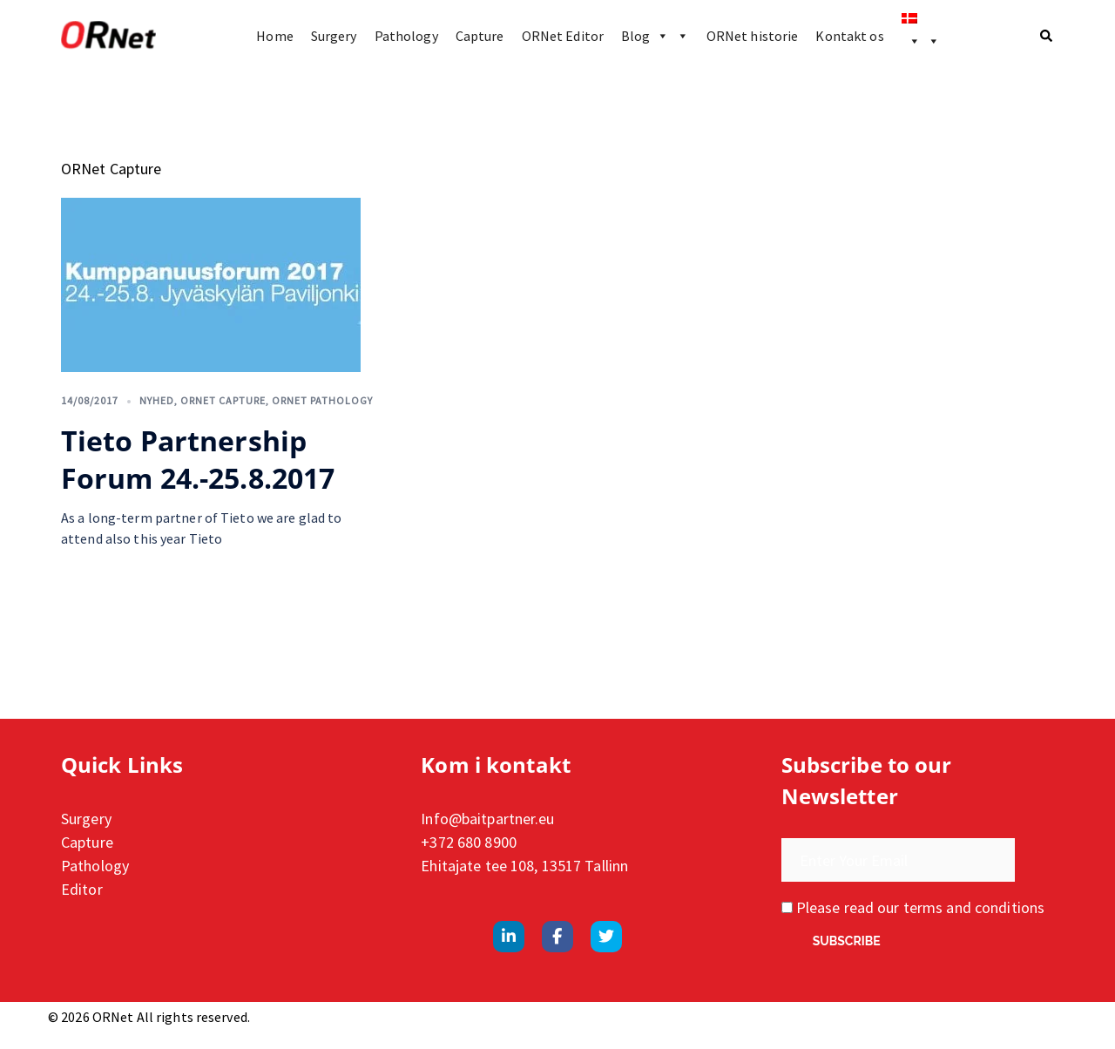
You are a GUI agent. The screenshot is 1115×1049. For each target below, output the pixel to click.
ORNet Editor (563, 35)
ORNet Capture (223, 400)
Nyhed (156, 400)
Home (274, 35)
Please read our (912, 907)
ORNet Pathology (322, 400)
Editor (82, 889)
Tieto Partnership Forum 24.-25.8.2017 (197, 459)
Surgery (334, 35)
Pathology (406, 35)
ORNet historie (752, 35)
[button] (1047, 36)
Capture (480, 35)
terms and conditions (973, 907)
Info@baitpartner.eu (487, 819)
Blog (655, 35)
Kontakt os (849, 35)
